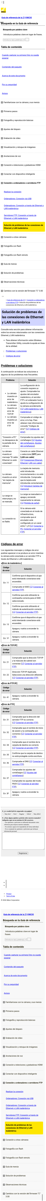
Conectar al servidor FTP (26, 612)
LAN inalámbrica (31, 409)
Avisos (5, 93)
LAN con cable (35, 463)
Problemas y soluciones (16, 351)
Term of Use (10, 896)
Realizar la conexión (12, 192)
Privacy (8, 894)
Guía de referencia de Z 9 (16, 300)
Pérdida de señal (31, 503)
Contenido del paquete (12, 67)
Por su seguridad (9, 84)
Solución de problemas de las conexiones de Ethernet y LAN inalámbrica (23, 226)
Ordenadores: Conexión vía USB (17, 199)
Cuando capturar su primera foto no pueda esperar (20, 56)
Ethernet (24, 463)
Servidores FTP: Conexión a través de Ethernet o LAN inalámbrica (20, 216)
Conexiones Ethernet (33, 460)
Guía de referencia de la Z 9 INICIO (18, 914)
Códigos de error (13, 356)
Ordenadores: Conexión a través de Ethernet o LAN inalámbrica (24, 207)
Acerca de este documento (13, 76)
